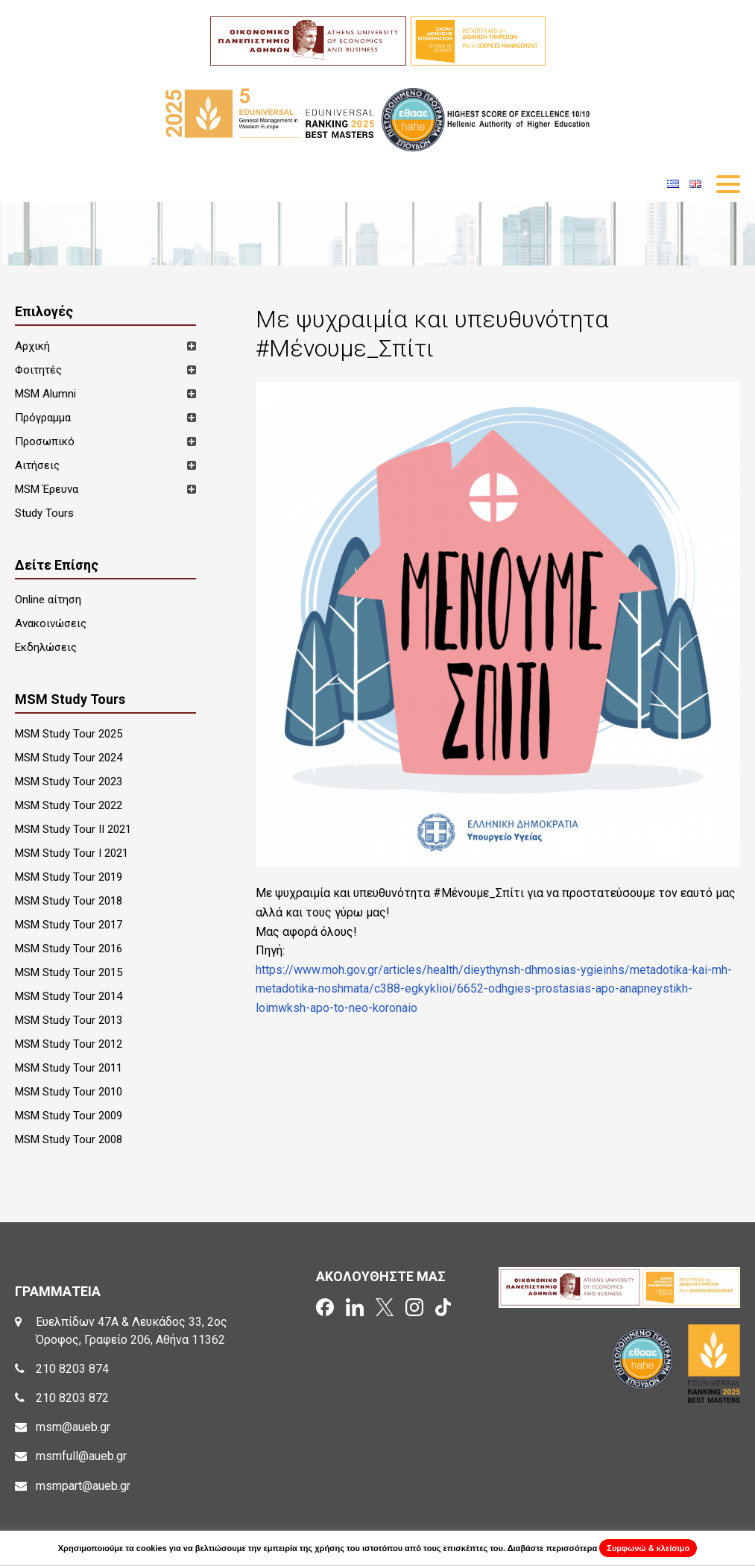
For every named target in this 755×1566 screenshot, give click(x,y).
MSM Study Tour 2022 (68, 805)
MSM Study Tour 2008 (68, 1139)
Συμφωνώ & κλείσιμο (648, 1548)
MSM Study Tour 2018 (68, 901)
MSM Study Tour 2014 (68, 996)
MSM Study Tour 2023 (68, 781)
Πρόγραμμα (43, 417)
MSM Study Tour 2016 (68, 948)
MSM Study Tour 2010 (68, 1091)
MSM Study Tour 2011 (68, 1068)
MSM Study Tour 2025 (68, 733)
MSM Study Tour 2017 (68, 924)
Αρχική (32, 346)
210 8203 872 (72, 1398)
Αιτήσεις (37, 465)
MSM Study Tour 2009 (68, 1115)
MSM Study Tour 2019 (68, 877)
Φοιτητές (38, 370)
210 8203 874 (72, 1369)
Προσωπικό (45, 441)
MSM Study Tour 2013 (68, 1020)
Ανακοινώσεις (50, 623)
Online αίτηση (48, 599)
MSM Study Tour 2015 (68, 972)
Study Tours (44, 513)
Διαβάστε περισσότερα (553, 1548)
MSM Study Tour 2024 (68, 757)
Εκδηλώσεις (46, 647)
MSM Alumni (45, 393)
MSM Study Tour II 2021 (73, 829)
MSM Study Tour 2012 (68, 1044)
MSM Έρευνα (46, 489)
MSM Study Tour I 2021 (71, 853)
